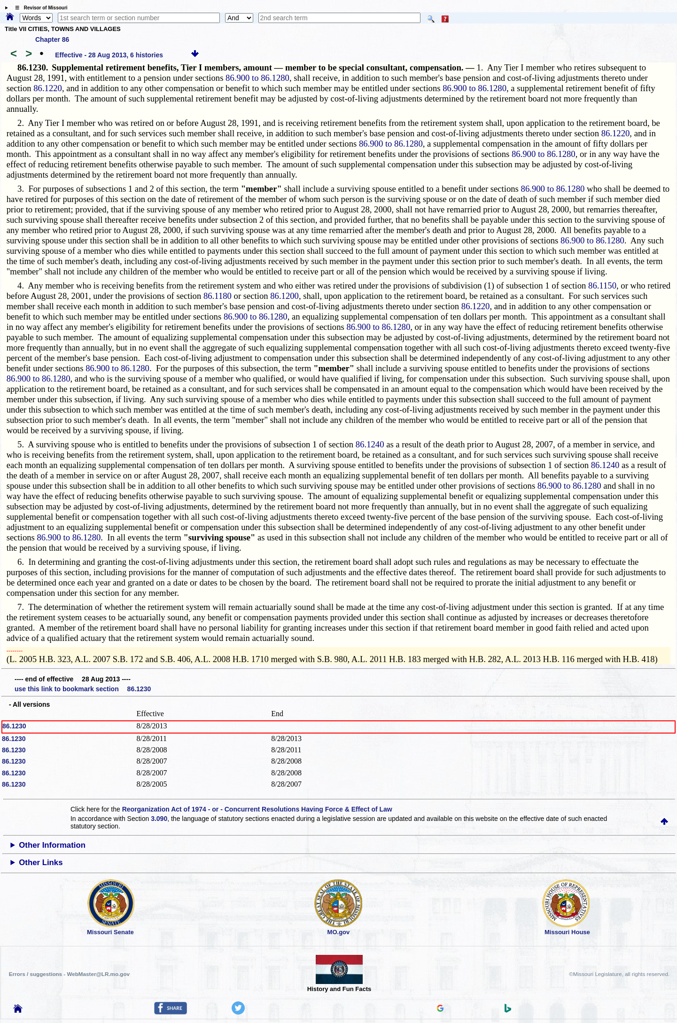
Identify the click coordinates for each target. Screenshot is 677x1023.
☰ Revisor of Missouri (39, 7)
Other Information (52, 845)
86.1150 (602, 285)
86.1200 (284, 296)
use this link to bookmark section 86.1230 (83, 689)
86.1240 (370, 444)
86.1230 (14, 726)
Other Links (40, 862)
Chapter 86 (52, 39)
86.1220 (47, 88)
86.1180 (217, 296)
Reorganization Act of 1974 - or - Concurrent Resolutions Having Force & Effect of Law (257, 809)
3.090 (159, 818)
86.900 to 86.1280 (257, 78)
